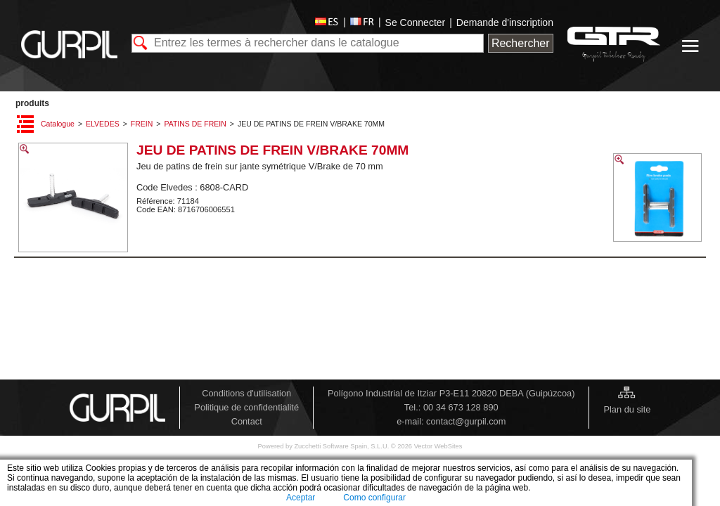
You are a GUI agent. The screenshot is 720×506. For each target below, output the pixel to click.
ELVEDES (103, 123)
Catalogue (58, 123)
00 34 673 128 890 (461, 407)
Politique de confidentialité (246, 407)
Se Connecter (415, 22)
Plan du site (626, 409)
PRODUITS (32, 103)
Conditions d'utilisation (246, 393)
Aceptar (300, 497)
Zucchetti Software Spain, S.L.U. (342, 446)
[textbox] (307, 43)
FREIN (142, 123)
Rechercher (520, 43)
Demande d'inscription (504, 22)
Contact (246, 421)
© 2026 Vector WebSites (427, 446)
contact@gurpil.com (466, 421)
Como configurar (374, 497)
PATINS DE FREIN (195, 123)
